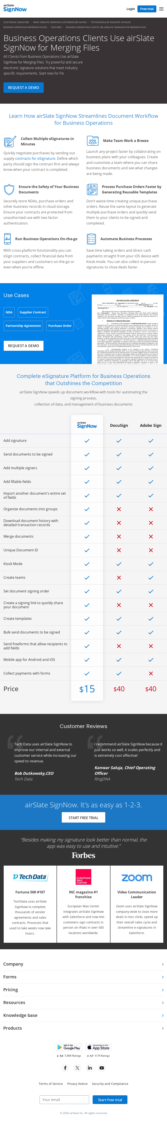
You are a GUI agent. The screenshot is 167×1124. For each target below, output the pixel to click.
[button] (161, 9)
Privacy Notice (77, 1084)
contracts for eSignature (35, 158)
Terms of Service (51, 1084)
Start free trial (110, 1099)
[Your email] (64, 1099)
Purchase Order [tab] (60, 326)
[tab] (83, 964)
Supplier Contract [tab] (33, 312)
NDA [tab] (9, 312)
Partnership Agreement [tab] (23, 326)
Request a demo (23, 87)
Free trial (147, 9)
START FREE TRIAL (84, 817)
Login (131, 9)
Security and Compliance (110, 1084)
